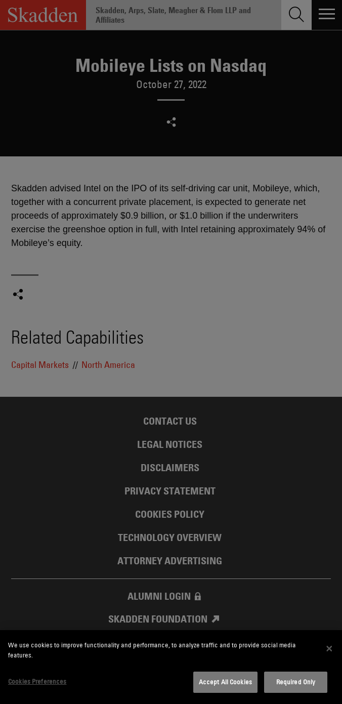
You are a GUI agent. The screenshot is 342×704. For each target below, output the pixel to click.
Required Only (296, 682)
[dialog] (171, 667)
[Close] (329, 648)
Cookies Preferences (37, 681)
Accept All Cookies (225, 682)
